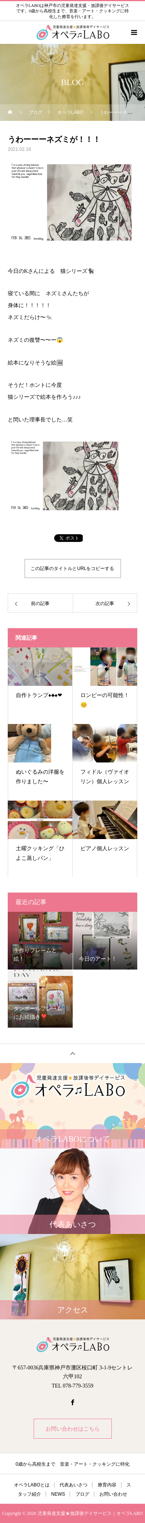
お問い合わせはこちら (73, 1429)
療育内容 (107, 1485)
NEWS (58, 1494)
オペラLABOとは (31, 1485)
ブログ (82, 1494)
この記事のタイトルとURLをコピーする (72, 568)
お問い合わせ (113, 1494)
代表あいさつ (73, 1485)
